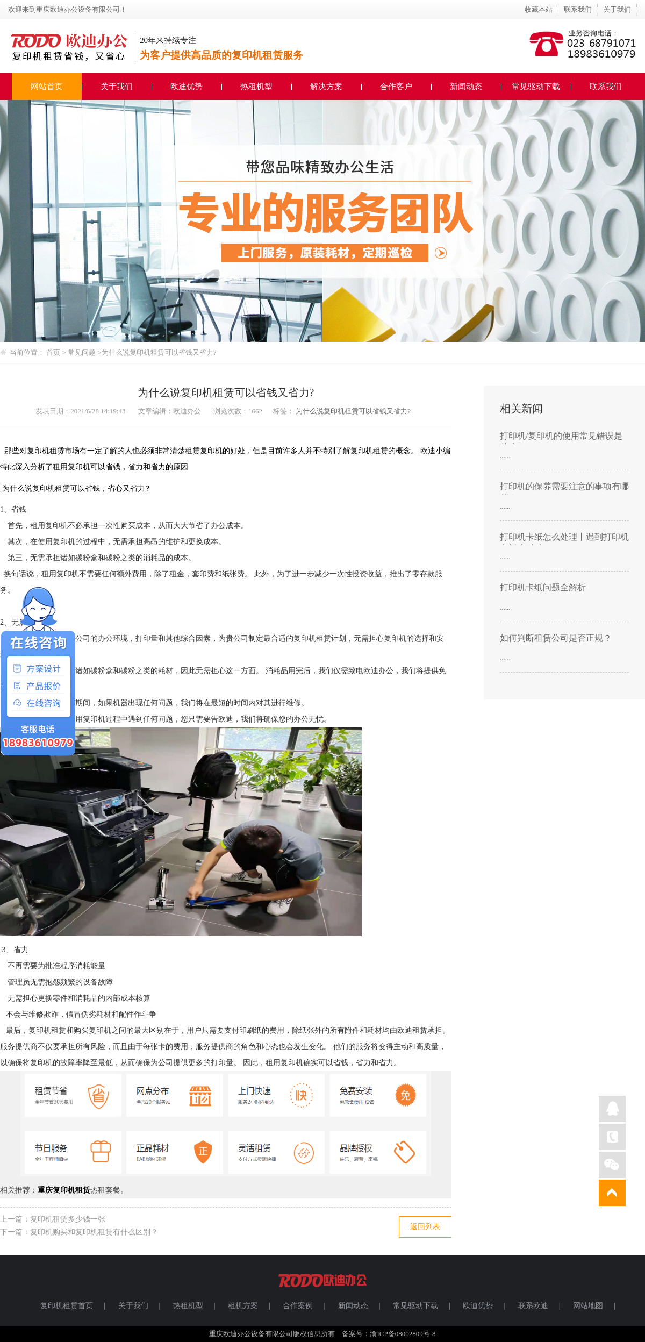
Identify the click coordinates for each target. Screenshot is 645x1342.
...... (505, 456)
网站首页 (47, 86)
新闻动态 (466, 86)
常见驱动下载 (536, 86)
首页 (53, 352)
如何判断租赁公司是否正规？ (556, 638)
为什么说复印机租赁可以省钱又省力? (159, 352)
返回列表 (425, 1227)
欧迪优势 (186, 86)
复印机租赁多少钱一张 (67, 1219)
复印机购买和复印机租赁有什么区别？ (94, 1232)
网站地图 (588, 1306)
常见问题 (82, 352)
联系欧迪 (533, 1306)
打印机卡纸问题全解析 (543, 587)
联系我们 (578, 9)
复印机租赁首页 (66, 1306)
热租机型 (256, 86)
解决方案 (326, 86)
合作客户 (396, 86)
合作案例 (298, 1306)
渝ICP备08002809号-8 (402, 1334)
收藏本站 (539, 9)
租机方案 (243, 1306)
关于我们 (617, 9)
